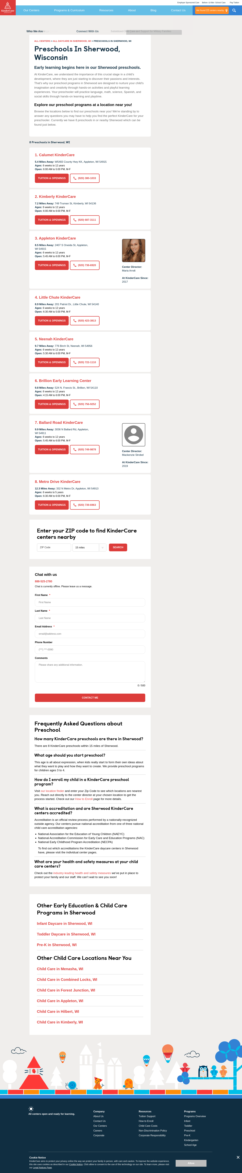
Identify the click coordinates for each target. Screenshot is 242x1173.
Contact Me (90, 697)
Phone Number (90, 647)
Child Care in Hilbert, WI (58, 1011)
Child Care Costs (148, 1126)
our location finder (52, 791)
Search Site (234, 12)
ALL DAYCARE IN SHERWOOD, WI (72, 41)
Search (118, 547)
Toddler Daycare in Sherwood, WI (66, 934)
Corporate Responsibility (152, 1135)
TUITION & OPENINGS (52, 178)
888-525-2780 (43, 581)
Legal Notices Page (42, 1167)
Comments (41, 658)
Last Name (90, 615)
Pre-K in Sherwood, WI (57, 945)
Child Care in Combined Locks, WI (67, 979)
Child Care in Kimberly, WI (60, 1022)
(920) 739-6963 (84, 504)
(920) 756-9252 (84, 404)
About (132, 10)
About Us (98, 1116)
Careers (97, 1130)
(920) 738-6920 (84, 265)
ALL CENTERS (42, 41)
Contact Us (178, 10)
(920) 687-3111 (84, 219)
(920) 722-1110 (84, 362)
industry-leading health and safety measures (82, 873)
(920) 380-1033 (84, 178)
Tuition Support (147, 1116)
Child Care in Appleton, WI (60, 1001)
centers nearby (210, 10)
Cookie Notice (76, 1164)
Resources (106, 10)
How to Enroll (84, 799)
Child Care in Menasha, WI (60, 969)
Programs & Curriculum (69, 10)
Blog (153, 10)
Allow (191, 1163)
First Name (90, 600)
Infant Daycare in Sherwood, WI (64, 923)
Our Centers (31, 10)
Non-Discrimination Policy (153, 1130)
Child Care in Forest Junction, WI (66, 990)
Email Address (90, 631)
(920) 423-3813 (84, 320)
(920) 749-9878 (84, 449)
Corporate (98, 1135)
